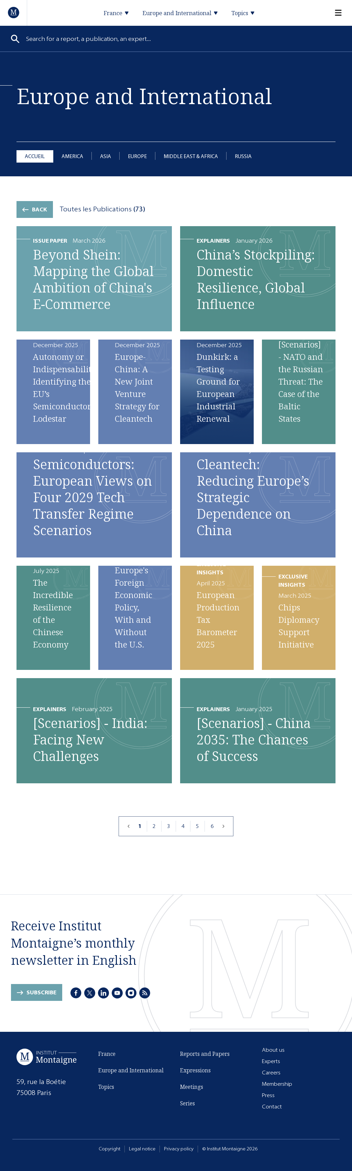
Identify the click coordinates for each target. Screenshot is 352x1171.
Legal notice (142, 1149)
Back (39, 209)
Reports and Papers (205, 1054)
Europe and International (131, 1070)
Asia (105, 156)
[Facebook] (75, 992)
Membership (277, 1084)
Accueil (35, 156)
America (72, 156)
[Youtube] (117, 992)
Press (268, 1095)
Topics (106, 1087)
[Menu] (334, 13)
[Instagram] (130, 992)
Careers (271, 1072)
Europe (137, 156)
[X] (89, 992)
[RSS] (144, 992)
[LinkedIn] (103, 992)
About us (273, 1050)
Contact (272, 1106)
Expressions (195, 1070)
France (107, 1054)
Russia (243, 156)
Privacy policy (179, 1149)
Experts (271, 1061)
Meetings (191, 1087)
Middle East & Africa (191, 156)
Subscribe (41, 992)
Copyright (109, 1149)
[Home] (14, 12)
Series (187, 1103)
